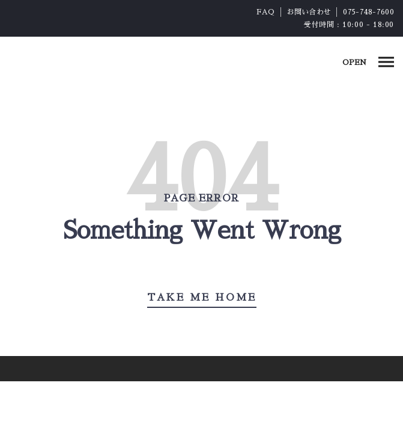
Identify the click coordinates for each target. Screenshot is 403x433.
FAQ (265, 12)
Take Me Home (201, 297)
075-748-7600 (368, 12)
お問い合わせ (309, 12)
